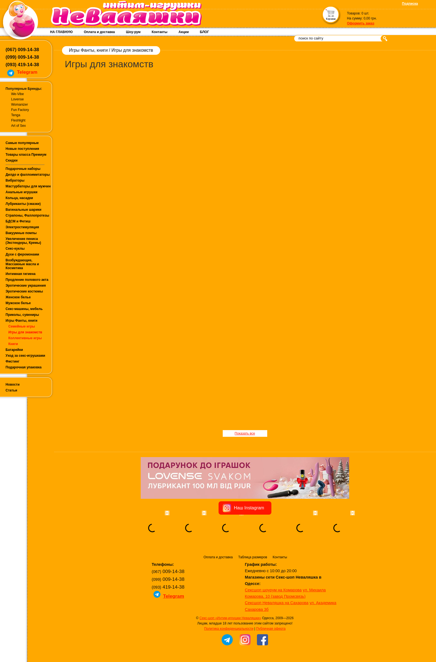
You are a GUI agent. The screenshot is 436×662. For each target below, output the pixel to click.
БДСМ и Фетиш (18, 221)
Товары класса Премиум (26, 155)
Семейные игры (21, 326)
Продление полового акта (27, 280)
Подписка (410, 4)
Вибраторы (15, 180)
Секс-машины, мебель (24, 309)
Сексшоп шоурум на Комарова (273, 590)
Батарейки (14, 350)
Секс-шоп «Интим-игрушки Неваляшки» (230, 618)
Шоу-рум (133, 32)
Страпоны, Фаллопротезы (27, 215)
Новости (12, 384)
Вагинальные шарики (23, 210)
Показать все (245, 433)
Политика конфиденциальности (228, 629)
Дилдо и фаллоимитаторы (28, 175)
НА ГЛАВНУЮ (61, 32)
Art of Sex (18, 126)
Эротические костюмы (24, 291)
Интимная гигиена (21, 274)
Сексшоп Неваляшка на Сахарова (277, 603)
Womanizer (19, 104)
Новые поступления (22, 149)
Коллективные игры (25, 338)
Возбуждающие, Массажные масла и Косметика (22, 264)
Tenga (15, 115)
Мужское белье (18, 303)
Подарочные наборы (23, 169)
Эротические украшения (26, 285)
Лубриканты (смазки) (23, 204)
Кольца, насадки (19, 198)
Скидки (12, 160)
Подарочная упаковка (24, 367)
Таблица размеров (252, 557)
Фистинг (12, 361)
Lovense (17, 99)
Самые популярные (22, 143)
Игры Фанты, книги (22, 321)
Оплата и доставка (99, 32)
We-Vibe (17, 94)
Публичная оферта (271, 629)
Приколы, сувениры (22, 315)
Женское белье (18, 297)
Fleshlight (18, 120)
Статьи (11, 390)
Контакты (159, 32)
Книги (13, 344)
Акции (184, 32)
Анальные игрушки (22, 192)
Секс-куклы (15, 249)
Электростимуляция (22, 227)
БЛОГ (204, 32)
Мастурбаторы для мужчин (28, 186)
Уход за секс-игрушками (25, 356)
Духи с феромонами (22, 254)
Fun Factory (20, 110)
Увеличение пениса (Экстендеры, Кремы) (23, 241)
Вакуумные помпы (21, 233)
